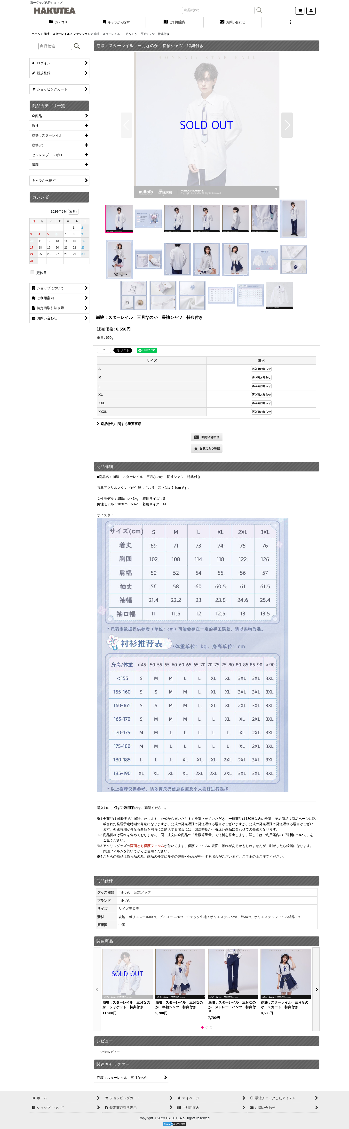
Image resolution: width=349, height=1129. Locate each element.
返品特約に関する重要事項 (119, 424)
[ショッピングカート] (299, 11)
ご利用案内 (129, 808)
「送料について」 (296, 835)
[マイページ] (311, 11)
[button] (291, 22)
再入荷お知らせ (261, 368)
